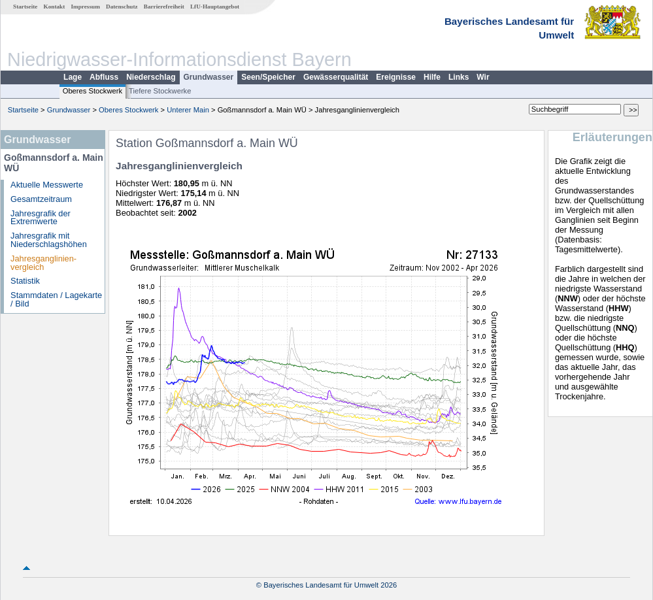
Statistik (25, 281)
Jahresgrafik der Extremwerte (40, 217)
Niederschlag (150, 77)
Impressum (85, 6)
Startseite (25, 6)
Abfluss (104, 77)
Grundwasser (209, 77)
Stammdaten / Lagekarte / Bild (56, 299)
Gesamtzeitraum (41, 199)
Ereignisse (396, 77)
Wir (483, 77)
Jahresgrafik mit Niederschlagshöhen (48, 240)
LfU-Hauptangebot (214, 6)
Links (458, 77)
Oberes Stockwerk (92, 91)
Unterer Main (188, 110)
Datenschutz (122, 6)
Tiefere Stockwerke (160, 91)
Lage (72, 77)
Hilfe (432, 77)
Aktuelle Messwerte (46, 185)
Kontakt (54, 6)
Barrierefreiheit (164, 6)
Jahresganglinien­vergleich (43, 263)
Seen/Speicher (268, 77)
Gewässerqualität (335, 77)
